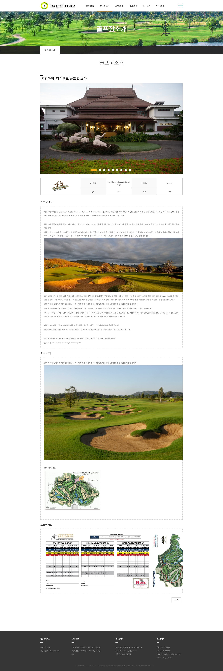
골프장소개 (105, 5)
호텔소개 (119, 5)
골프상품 (90, 5)
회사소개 (160, 5)
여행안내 (133, 5)
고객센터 (146, 5)
